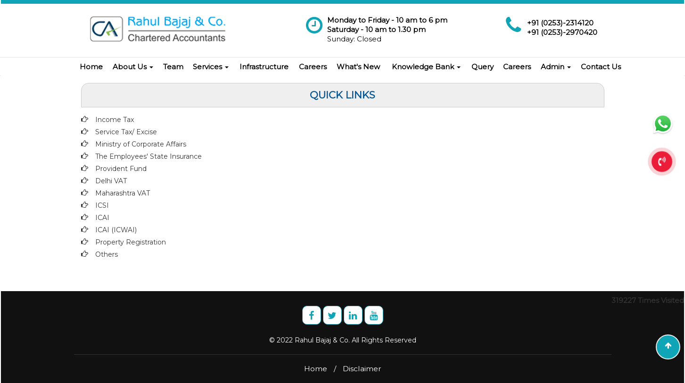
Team (173, 66)
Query (482, 66)
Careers (313, 66)
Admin (556, 66)
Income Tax (114, 119)
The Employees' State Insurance (148, 156)
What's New (358, 66)
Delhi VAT (111, 181)
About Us (133, 66)
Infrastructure (264, 66)
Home (91, 66)
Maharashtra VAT (122, 193)
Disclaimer (362, 368)
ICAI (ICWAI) (116, 230)
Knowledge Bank (426, 66)
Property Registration (130, 242)
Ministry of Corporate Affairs (140, 144)
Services (211, 66)
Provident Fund (121, 168)
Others (106, 254)
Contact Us (601, 66)
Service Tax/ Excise (126, 132)
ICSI (102, 205)
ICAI (102, 217)
